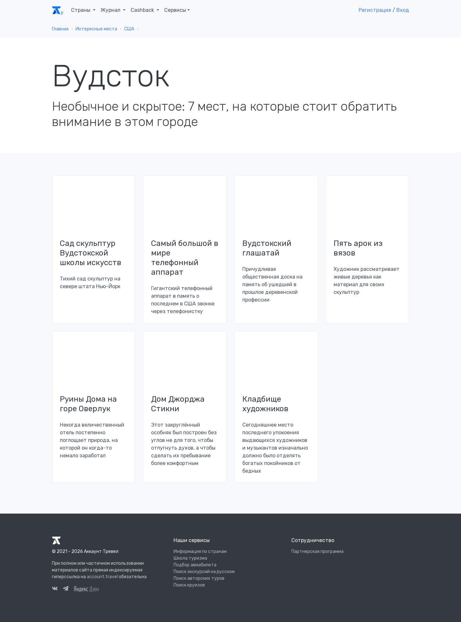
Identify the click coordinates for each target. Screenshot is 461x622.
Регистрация (375, 10)
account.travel (102, 576)
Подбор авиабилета (195, 565)
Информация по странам (200, 551)
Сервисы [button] (175, 10)
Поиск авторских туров (199, 578)
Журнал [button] (111, 10)
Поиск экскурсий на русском (204, 571)
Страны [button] (81, 10)
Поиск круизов (189, 585)
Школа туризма (190, 558)
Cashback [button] (143, 10)
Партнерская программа (317, 551)
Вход (402, 10)
